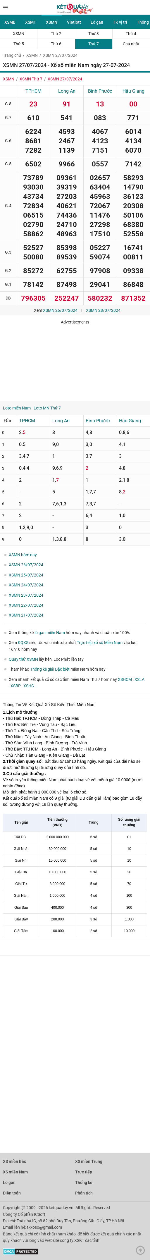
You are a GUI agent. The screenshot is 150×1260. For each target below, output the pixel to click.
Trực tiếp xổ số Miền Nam (100, 642)
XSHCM (125, 679)
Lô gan (97, 22)
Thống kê (83, 1182)
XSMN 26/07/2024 (60, 310)
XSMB (9, 22)
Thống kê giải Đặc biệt (50, 669)
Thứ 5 (18, 44)
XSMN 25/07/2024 (26, 575)
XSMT (30, 22)
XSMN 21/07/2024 (26, 615)
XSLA (139, 679)
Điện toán (12, 1193)
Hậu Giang (133, 91)
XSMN (51, 22)
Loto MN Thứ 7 (47, 408)
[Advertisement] (75, 360)
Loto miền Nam (17, 408)
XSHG (28, 686)
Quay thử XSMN (23, 659)
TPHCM (33, 91)
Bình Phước (100, 91)
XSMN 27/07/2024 (60, 55)
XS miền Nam (15, 1172)
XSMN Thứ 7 (31, 79)
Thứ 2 (56, 33)
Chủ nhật (131, 44)
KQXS (23, 642)
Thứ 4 (131, 33)
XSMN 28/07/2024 (103, 310)
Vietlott (74, 22)
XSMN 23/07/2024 (26, 595)
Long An (66, 91)
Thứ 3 (93, 33)
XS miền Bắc (14, 1161)
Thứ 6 (56, 44)
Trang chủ (12, 55)
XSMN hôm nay (23, 554)
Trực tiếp (83, 1172)
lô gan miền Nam (50, 632)
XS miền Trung (88, 1161)
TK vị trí (120, 22)
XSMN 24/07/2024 (26, 585)
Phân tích (84, 1193)
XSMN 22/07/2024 (26, 605)
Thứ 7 (93, 44)
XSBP (16, 686)
